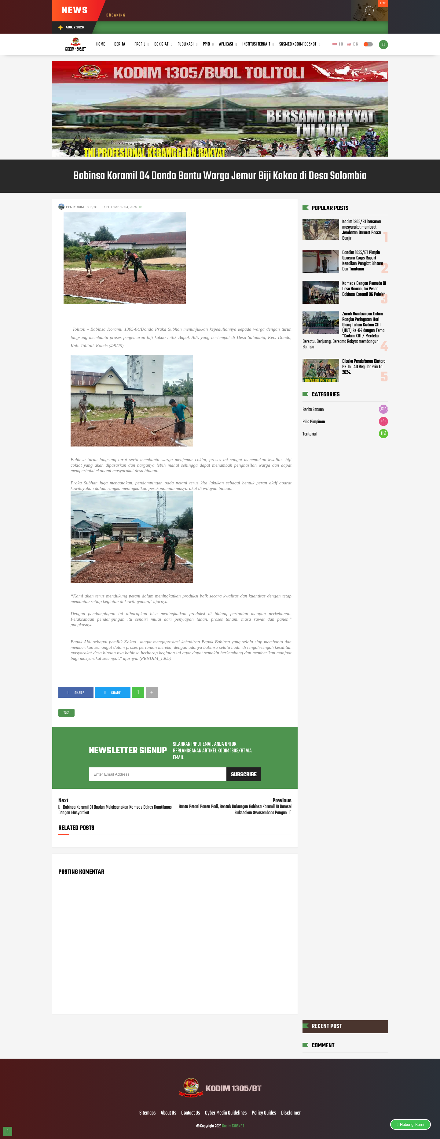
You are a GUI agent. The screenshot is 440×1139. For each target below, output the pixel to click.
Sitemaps (147, 1113)
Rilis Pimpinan (313, 422)
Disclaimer (291, 1113)
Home (100, 44)
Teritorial (309, 434)
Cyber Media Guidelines (226, 1113)
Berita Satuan (313, 410)
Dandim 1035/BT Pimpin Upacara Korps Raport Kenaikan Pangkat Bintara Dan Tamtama (362, 261)
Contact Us (190, 1113)
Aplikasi (226, 44)
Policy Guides (264, 1113)
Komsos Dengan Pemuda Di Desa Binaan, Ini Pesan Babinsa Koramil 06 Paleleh (364, 289)
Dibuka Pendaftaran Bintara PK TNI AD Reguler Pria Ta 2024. (363, 367)
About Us (168, 1113)
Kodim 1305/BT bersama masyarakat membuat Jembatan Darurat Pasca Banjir (361, 230)
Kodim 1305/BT (233, 1126)
